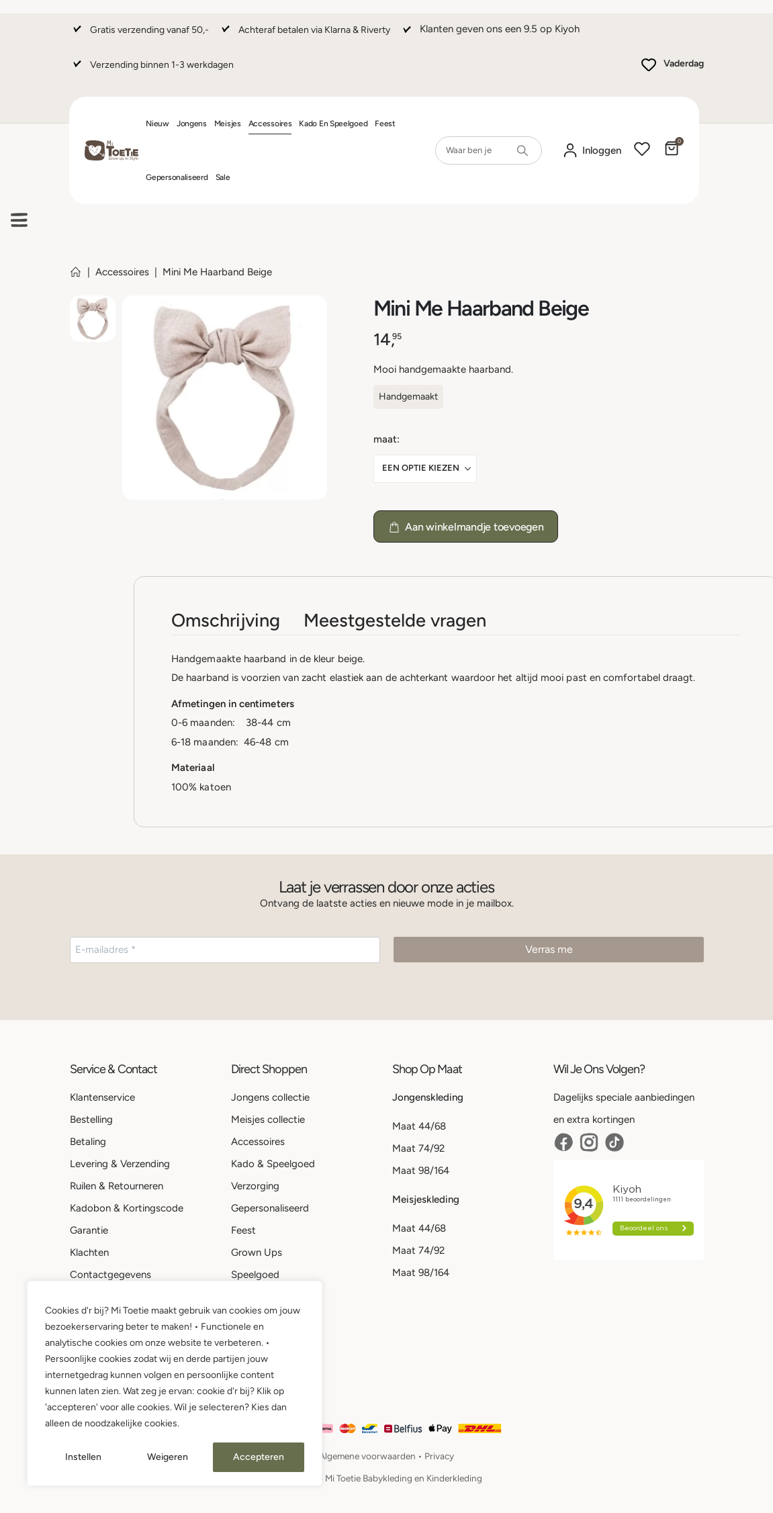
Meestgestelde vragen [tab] (395, 620)
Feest (385, 123)
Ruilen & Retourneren (116, 1186)
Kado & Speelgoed (273, 1164)
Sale (223, 177)
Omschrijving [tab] (225, 620)
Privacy (439, 1456)
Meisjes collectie (268, 1119)
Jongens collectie (270, 1097)
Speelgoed (255, 1275)
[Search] (522, 150)
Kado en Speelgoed (333, 123)
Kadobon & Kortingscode (126, 1208)
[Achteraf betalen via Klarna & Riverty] (304, 36)
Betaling (88, 1142)
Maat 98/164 (420, 1170)
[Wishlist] (642, 150)
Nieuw (157, 123)
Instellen (83, 1457)
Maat (385, 439)
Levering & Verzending (120, 1164)
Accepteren (258, 1457)
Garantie (89, 1230)
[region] (174, 1383)
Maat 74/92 (418, 1148)
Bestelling (91, 1119)
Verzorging (255, 1186)
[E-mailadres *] (225, 950)
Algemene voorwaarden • (371, 1456)
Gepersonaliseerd (177, 177)
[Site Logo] (111, 150)
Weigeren (167, 1457)
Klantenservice (102, 1097)
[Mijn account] (591, 150)
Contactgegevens (110, 1275)
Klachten (89, 1252)
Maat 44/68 (419, 1126)
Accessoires (270, 123)
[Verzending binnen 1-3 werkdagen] (152, 71)
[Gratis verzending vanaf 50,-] (139, 36)
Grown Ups (256, 1252)
